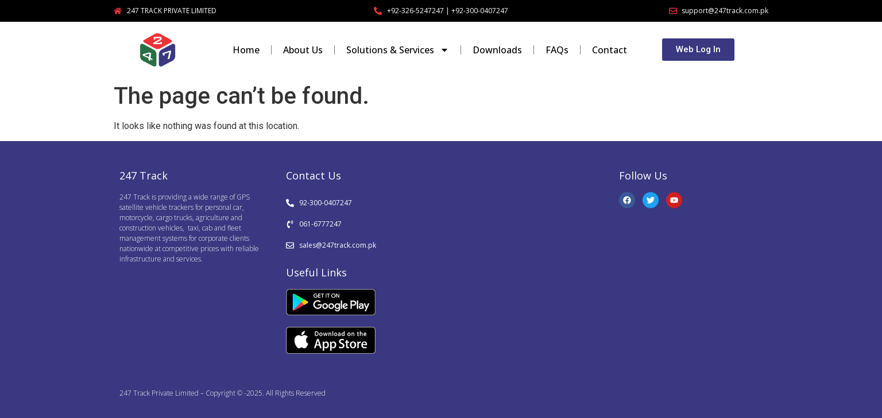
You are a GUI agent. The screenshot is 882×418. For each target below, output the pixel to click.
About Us (303, 50)
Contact (609, 50)
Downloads (497, 50)
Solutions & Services (397, 50)
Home (246, 50)
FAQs (557, 50)
